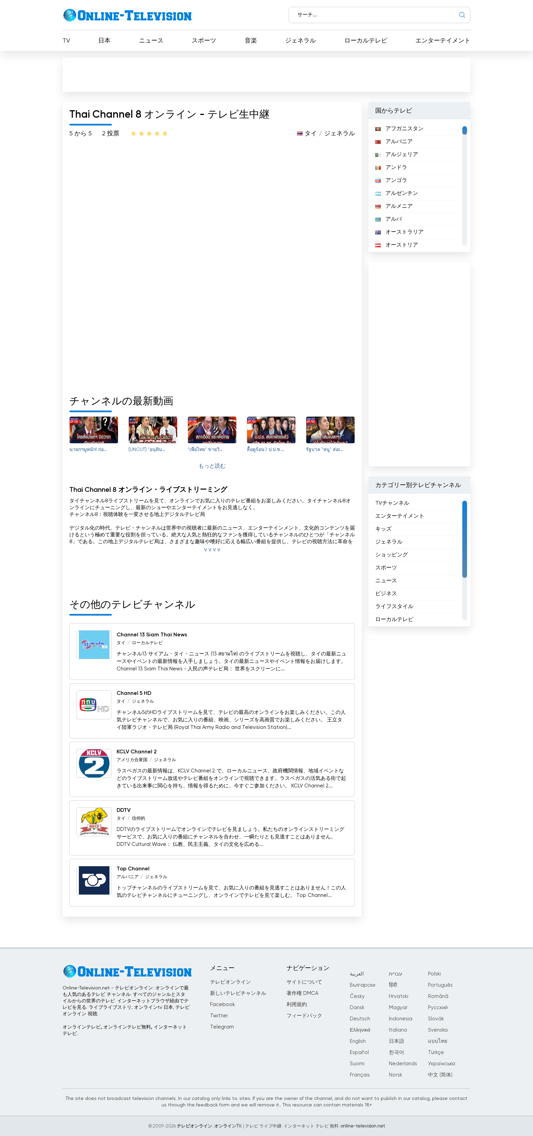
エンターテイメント (442, 41)
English (358, 1041)
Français (360, 1074)
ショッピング (391, 555)
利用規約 (297, 1004)
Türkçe (436, 1052)
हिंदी (393, 985)
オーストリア (396, 245)
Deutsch (360, 1018)
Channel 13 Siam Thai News (152, 635)
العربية (357, 973)
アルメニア (394, 206)
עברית (395, 973)
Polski (434, 973)
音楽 (251, 41)
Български (362, 985)
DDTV (124, 810)
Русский (438, 1007)
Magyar (398, 1007)
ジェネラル (300, 41)
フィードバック (304, 1015)
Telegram (222, 1027)
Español (359, 1052)
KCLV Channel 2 (137, 752)
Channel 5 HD (134, 693)
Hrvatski (398, 996)
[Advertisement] (266, 74)
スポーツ (204, 41)
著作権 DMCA (302, 993)
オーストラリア (399, 232)
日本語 (396, 1041)
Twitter (219, 1015)
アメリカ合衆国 (132, 760)
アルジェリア (396, 154)
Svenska (438, 1030)
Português (440, 985)
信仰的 (138, 818)
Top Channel (133, 869)
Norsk (395, 1074)
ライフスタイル (394, 606)
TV (66, 41)
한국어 (396, 1052)
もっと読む (212, 466)
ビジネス (386, 594)
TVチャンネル (392, 503)
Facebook (222, 1004)
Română (438, 996)
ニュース (151, 41)
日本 (104, 41)
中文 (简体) (440, 1074)
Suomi (357, 1063)
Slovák (436, 1018)
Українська (441, 1063)
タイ (311, 134)
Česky (357, 996)
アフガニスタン (399, 129)
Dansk (357, 1007)
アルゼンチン (396, 193)
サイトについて (304, 982)
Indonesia (400, 1018)
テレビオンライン (230, 982)
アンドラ (391, 167)
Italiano (398, 1030)
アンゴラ (391, 180)
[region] (419, 185)
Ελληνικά (360, 1030)
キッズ (383, 529)
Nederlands (403, 1063)
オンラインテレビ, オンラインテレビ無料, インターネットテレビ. (125, 1030)
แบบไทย (437, 1041)
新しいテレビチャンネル (238, 993)
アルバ (388, 219)
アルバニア (128, 877)
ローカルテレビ (365, 41)
